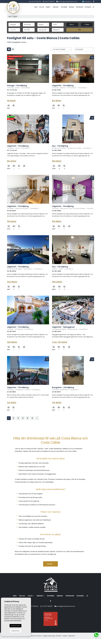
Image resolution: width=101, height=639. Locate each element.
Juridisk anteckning (49, 636)
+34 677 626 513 (35, 1)
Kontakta (88, 7)
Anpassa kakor (15, 631)
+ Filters (86, 24)
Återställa (72, 24)
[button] (62, 49)
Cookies (64, 636)
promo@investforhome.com (66, 1)
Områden (64, 7)
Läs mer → (50, 564)
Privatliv (58, 636)
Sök (79, 30)
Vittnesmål (79, 7)
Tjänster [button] (56, 7)
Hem (36, 7)
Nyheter (71, 7)
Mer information (16, 621)
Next (46, 68)
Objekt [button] (48, 7)
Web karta (71, 636)
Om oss (41, 7)
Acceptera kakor (15, 625)
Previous (9, 68)
